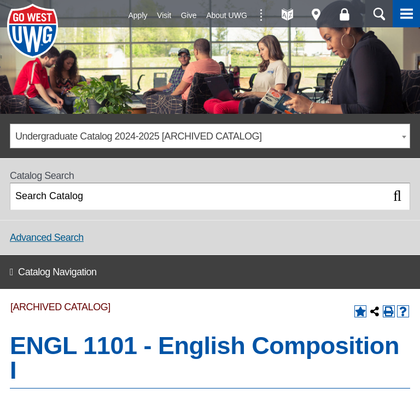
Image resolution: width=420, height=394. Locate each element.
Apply (138, 15)
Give (189, 15)
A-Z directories (287, 14)
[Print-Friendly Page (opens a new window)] (389, 311)
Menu (406, 13)
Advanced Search (47, 237)
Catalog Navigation (57, 271)
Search (379, 13)
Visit (164, 15)
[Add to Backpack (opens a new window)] (360, 311)
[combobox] (210, 136)
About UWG (226, 15)
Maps (316, 14)
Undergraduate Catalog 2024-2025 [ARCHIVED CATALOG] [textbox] (138, 136)
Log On (344, 14)
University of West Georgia (34, 31)
